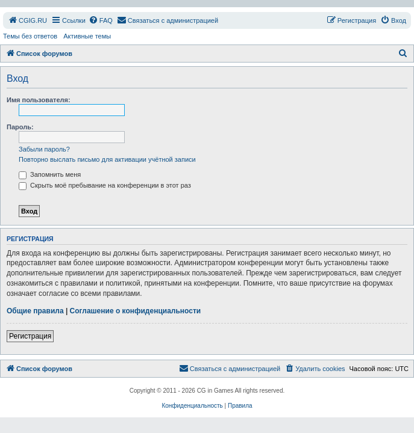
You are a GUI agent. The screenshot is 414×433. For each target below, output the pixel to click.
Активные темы (87, 36)
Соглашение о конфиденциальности (135, 311)
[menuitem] (27, 20)
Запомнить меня (50, 174)
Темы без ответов (30, 36)
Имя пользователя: (39, 99)
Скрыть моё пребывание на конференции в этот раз (105, 185)
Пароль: (20, 127)
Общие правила (35, 311)
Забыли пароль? (44, 149)
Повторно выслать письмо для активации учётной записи (107, 159)
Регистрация (30, 336)
